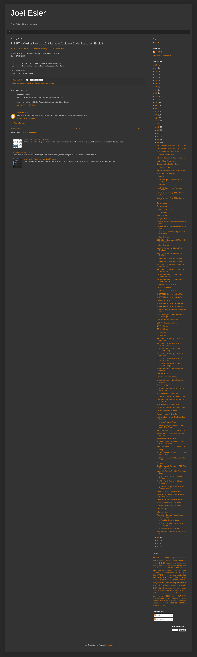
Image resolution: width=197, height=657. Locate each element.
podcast (169, 590)
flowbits (164, 570)
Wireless (156, 605)
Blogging (155, 563)
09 (156, 106)
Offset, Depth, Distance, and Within (36, 140)
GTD (161, 573)
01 (158, 547)
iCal (176, 572)
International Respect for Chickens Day (171, 430)
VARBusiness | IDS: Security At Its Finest (171, 145)
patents (184, 588)
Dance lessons (162, 203)
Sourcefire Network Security (167, 377)
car (175, 563)
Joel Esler (28, 12)
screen (174, 596)
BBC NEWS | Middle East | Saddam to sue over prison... (170, 265)
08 (156, 109)
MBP (169, 580)
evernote (156, 568)
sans (168, 596)
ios (185, 572)
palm (178, 588)
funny (174, 570)
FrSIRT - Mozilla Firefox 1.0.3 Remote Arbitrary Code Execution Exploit (38, 49)
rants (155, 593)
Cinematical (161, 177)
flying (169, 570)
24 (156, 68)
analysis (156, 558)
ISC (184, 575)
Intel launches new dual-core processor (171, 158)
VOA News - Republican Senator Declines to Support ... (168, 349)
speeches (162, 600)
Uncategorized (181, 600)
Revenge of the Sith (164, 288)
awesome (175, 560)
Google (156, 572)
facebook (179, 568)
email (179, 565)
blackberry (182, 560)
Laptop (170, 577)
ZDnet (164, 605)
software (168, 598)
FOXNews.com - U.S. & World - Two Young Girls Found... (170, 426)
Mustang (173, 583)
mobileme (183, 579)
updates (156, 603)
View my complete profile (162, 55)
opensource (173, 585)
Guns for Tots (161, 332)
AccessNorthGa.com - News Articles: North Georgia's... (170, 516)
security (182, 595)
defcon (173, 565)
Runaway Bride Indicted (165, 155)
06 (156, 115)
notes (154, 585)
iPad (154, 575)
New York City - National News (168, 520)
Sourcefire (176, 598)
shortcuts (156, 598)
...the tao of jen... (163, 509)
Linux (32, 83)
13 (156, 93)
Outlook (161, 588)
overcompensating (171, 588)
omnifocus (166, 585)
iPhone (160, 575)
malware (164, 579)
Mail (159, 579)
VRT (166, 603)
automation (169, 560)
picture (156, 590)
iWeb (160, 577)
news (43, 83)
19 (156, 77)
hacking (167, 573)
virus (161, 603)
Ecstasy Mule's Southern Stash (168, 152)
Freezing (160, 450)
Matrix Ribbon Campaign (166, 161)
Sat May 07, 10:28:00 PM (26, 105)
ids (183, 572)
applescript (182, 558)
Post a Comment (20, 123)
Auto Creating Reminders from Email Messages (40, 159)
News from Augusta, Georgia (167, 422)
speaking (155, 600)
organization (182, 585)
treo (167, 600)
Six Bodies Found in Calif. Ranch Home (171, 396)
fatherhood (157, 570)
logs (181, 577)
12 (156, 96)
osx (46, 83)
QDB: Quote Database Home (167, 320)
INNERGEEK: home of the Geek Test (170, 294)
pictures (162, 590)
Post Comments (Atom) (28, 132)
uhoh (174, 600)
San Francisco (158, 596)
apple (18, 83)
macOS (155, 579)
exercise (163, 568)
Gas (180, 570)
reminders (160, 593)
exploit (27, 83)
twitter (171, 600)
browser (169, 563)
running (184, 593)
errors (184, 565)
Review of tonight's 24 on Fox (167, 411)
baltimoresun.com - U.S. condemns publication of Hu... (169, 275)
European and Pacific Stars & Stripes (170, 258)
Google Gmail (162, 212)
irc (171, 575)
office (159, 585)
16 (156, 84)
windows (51, 83)
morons (165, 583)
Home (11, 32)
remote (167, 593)
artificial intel (161, 560)
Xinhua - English (163, 237)
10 (156, 102)
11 (156, 99)
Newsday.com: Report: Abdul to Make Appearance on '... (170, 487)
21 (156, 74)
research (172, 593)
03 (158, 540)
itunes (155, 577)
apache (167, 558)
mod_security (157, 583)
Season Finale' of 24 (164, 209)
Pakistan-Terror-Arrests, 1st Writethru (170, 502)
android (162, 558)
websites (173, 603)
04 (158, 537)
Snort (161, 598)
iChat (180, 573)
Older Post (140, 129)
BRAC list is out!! (163, 326)
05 (156, 118)
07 (156, 112)
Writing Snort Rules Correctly (23, 153)
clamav (155, 565)
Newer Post (15, 129)
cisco (184, 563)
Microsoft (37, 83)
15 (156, 87)
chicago (179, 563)
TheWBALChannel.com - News (168, 393)
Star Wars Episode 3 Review (167, 285)
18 (156, 81)
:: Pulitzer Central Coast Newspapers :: (171, 491)
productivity (182, 590)
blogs (23, 83)
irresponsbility (177, 575)
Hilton (172, 572)
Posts (157, 615)
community (162, 565)
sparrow (184, 598)
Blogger (110, 645)
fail (185, 568)
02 (158, 543)
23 (156, 71)
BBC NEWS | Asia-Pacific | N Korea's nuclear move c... (170, 344)
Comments (159, 619)
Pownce (175, 590)
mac (185, 577)
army (155, 560)
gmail (184, 570)
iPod (166, 575)
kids (164, 577)
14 (156, 90)
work (160, 605)
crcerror (168, 565)
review (178, 593)
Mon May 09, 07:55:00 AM (26, 118)
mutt (178, 583)
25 (156, 65)
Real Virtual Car (162, 374)
